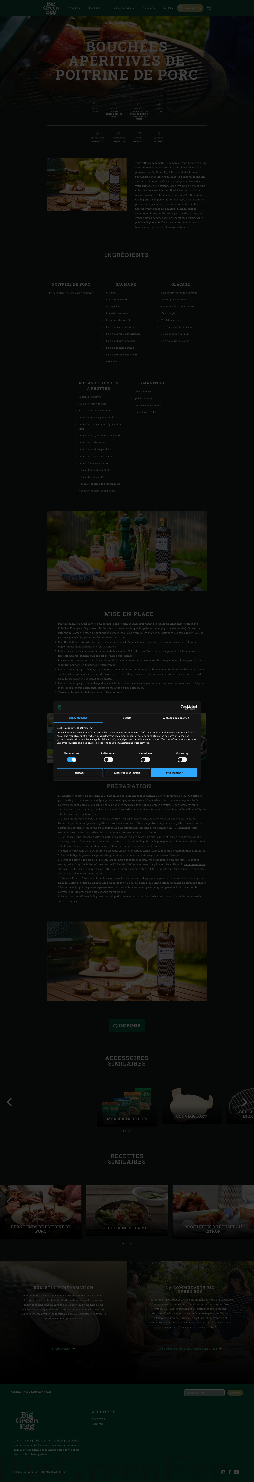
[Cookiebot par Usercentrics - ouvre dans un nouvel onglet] (183, 707)
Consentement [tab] (78, 717)
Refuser (80, 772)
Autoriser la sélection (127, 772)
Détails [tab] (127, 717)
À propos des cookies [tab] (176, 717)
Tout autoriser (174, 772)
